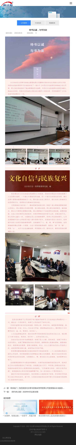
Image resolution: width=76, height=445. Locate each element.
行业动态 (38, 23)
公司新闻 (24, 23)
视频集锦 (52, 23)
